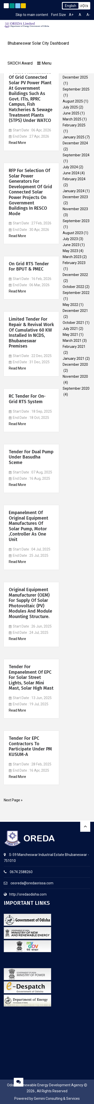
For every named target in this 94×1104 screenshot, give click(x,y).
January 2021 (73, 359)
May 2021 (70, 335)
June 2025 (71, 113)
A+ (71, 15)
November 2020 (75, 376)
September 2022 (76, 293)
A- (88, 15)
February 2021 (74, 347)
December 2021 (75, 311)
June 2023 (71, 245)
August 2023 (73, 233)
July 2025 (70, 107)
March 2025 (72, 119)
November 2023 (75, 209)
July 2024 (70, 167)
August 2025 (73, 101)
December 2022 (75, 275)
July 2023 (70, 239)
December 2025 (75, 77)
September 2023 (76, 221)
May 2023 (70, 251)
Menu (44, 63)
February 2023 (74, 263)
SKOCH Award (20, 63)
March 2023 (72, 257)
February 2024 (74, 179)
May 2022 (70, 305)
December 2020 (75, 365)
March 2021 (72, 341)
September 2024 (76, 155)
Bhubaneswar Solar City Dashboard (38, 43)
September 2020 (76, 388)
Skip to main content (32, 15)
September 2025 (76, 89)
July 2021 (70, 329)
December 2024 (75, 143)
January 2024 (73, 191)
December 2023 (75, 197)
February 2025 (74, 125)
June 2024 (71, 173)
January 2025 (73, 137)
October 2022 (73, 287)
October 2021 (73, 323)
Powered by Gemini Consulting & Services (47, 1099)
